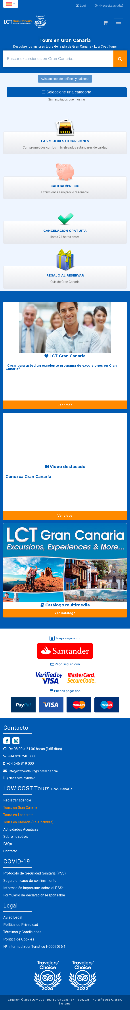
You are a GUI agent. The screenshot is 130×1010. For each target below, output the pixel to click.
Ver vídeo (65, 515)
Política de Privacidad (20, 925)
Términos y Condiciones (22, 932)
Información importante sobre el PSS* (33, 888)
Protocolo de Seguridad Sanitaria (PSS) (34, 873)
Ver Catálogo (65, 613)
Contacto (10, 851)
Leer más (65, 405)
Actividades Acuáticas (20, 829)
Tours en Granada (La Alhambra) (28, 822)
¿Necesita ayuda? (109, 5)
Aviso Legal (12, 917)
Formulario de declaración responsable (34, 895)
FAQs (7, 844)
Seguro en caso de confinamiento (29, 880)
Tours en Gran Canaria (20, 807)
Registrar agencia (17, 800)
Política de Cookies (18, 939)
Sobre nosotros (15, 836)
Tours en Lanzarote (18, 815)
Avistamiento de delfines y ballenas (65, 79)
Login (81, 5)
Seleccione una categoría (66, 92)
